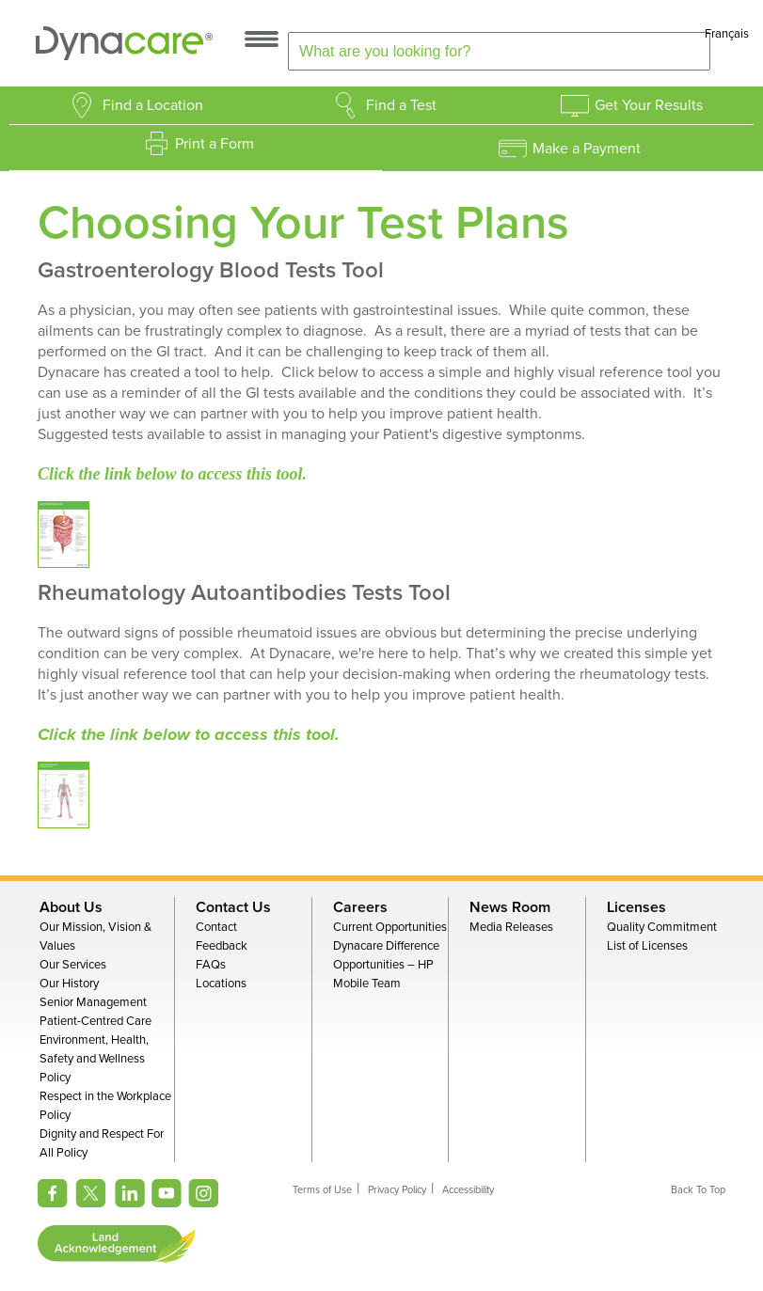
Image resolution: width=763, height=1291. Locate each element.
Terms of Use (322, 1190)
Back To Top (698, 1190)
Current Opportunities (390, 927)
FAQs (211, 964)
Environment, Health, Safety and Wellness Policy (94, 1058)
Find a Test (401, 105)
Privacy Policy (397, 1190)
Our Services (73, 964)
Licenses (636, 907)
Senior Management (93, 1002)
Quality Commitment (662, 927)
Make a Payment (587, 148)
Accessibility (468, 1190)
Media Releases (511, 927)
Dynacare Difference (386, 945)
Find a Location (153, 105)
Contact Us (233, 907)
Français (727, 33)
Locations (221, 983)
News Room (509, 907)
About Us (71, 907)
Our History (69, 983)
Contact (216, 927)
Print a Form (214, 143)
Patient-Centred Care (95, 1021)
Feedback (221, 945)
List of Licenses (647, 945)
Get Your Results (649, 105)
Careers (360, 907)
